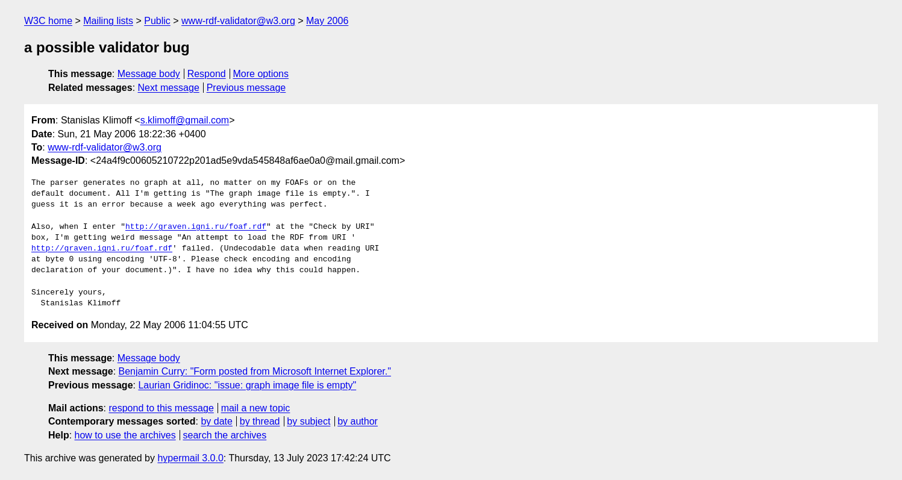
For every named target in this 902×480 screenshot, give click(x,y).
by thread (260, 421)
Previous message (246, 88)
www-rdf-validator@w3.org (238, 21)
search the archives (225, 435)
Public (157, 21)
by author (357, 421)
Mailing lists (108, 21)
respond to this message (160, 408)
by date (216, 421)
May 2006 (327, 21)
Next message (168, 88)
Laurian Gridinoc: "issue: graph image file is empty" (247, 385)
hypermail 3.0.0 (190, 458)
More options (261, 74)
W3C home (48, 21)
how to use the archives (125, 435)
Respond (206, 74)
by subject (308, 421)
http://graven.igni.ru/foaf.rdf (195, 227)
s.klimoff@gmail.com (185, 120)
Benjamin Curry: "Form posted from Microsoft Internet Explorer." (255, 371)
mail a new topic (255, 408)
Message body (148, 74)
